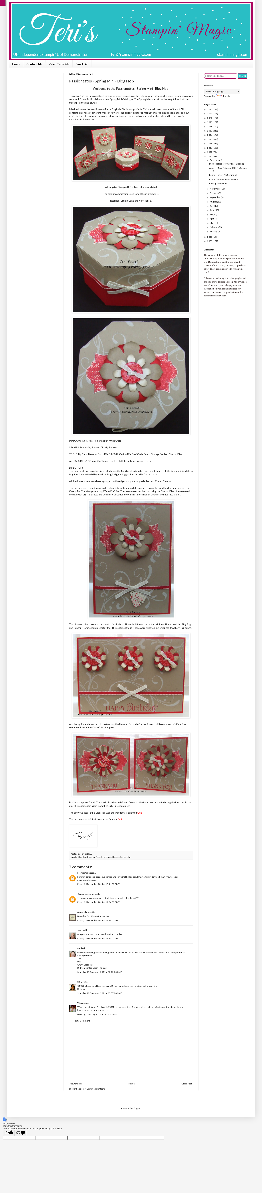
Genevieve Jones (85, 894)
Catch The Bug (99, 967)
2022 (210, 109)
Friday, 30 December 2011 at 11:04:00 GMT (98, 902)
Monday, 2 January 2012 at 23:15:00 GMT (97, 1014)
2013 (210, 147)
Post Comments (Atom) (93, 1088)
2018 (210, 126)
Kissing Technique (218, 183)
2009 (210, 241)
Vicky (80, 1003)
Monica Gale (83, 872)
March (213, 223)
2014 (210, 143)
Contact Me (34, 64)
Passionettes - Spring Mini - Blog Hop (226, 163)
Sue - (79, 930)
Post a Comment (82, 1020)
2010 (210, 236)
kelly (79, 981)
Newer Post (76, 1083)
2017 (210, 130)
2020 (210, 118)
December (215, 160)
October (214, 193)
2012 (210, 152)
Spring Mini (125, 857)
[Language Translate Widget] (222, 91)
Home (16, 64)
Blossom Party (94, 857)
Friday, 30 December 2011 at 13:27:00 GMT (98, 920)
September (215, 197)
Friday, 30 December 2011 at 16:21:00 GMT (98, 938)
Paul (79, 948)
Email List (82, 64)
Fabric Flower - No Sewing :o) (223, 174)
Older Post (186, 1083)
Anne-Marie (83, 912)
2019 (210, 122)
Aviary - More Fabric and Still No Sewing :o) (228, 169)
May (212, 214)
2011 (210, 156)
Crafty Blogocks (85, 964)
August (213, 201)
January (214, 231)
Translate (224, 96)
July (212, 205)
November (215, 188)
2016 (210, 135)
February (214, 227)
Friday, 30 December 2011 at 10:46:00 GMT (98, 884)
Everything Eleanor (110, 857)
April (212, 218)
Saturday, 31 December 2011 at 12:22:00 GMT (99, 972)
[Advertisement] (131, 1052)
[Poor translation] (20, 1133)
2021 (210, 113)
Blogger (136, 1108)
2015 (210, 139)
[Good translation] (9, 1133)
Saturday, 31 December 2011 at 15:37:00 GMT (99, 993)
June (212, 210)
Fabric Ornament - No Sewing (223, 179)
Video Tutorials (59, 64)
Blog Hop (82, 857)
